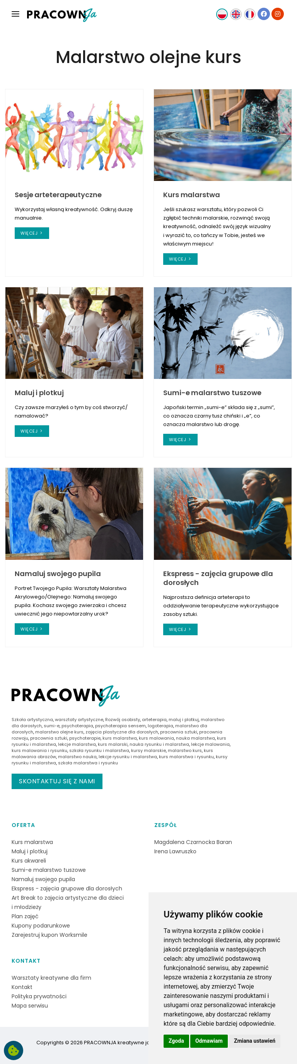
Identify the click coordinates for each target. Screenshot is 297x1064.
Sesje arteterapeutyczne (58, 195)
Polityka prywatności (39, 996)
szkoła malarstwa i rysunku (88, 763)
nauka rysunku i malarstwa (159, 744)
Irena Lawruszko (175, 851)
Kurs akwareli (29, 860)
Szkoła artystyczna (32, 719)
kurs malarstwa (119, 738)
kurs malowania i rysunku (39, 750)
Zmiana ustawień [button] (254, 1041)
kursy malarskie (148, 750)
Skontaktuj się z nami (57, 781)
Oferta (23, 825)
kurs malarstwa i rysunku (186, 757)
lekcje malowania (210, 744)
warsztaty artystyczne (79, 719)
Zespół (165, 825)
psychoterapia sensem (120, 726)
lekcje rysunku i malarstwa (128, 757)
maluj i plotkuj (184, 719)
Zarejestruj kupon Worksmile (49, 935)
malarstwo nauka (77, 757)
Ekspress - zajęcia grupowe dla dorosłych (218, 578)
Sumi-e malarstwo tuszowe (212, 392)
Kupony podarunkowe (41, 925)
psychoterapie (85, 738)
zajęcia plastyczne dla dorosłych (121, 732)
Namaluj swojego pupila (58, 573)
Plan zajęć (25, 916)
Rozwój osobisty (122, 719)
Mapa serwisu (30, 1005)
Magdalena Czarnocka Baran (193, 842)
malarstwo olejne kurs (59, 732)
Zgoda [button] (176, 1041)
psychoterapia (77, 726)
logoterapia (160, 726)
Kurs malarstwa (191, 195)
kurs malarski (113, 744)
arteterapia (154, 719)
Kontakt (26, 961)
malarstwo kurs (185, 750)
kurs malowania (156, 738)
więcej (31, 233)
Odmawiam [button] (209, 1041)
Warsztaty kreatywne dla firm (51, 978)
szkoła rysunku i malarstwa (99, 750)
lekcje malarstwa (77, 744)
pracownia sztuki (178, 732)
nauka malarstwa (195, 738)
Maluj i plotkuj (39, 392)
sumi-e (52, 726)
